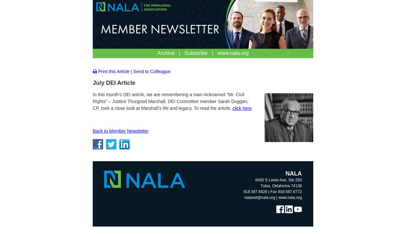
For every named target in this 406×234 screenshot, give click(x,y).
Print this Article (111, 71)
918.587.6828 (255, 191)
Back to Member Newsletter (121, 131)
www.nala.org (290, 197)
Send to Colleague (152, 71)
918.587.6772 (290, 191)
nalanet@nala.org (260, 197)
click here (242, 108)
